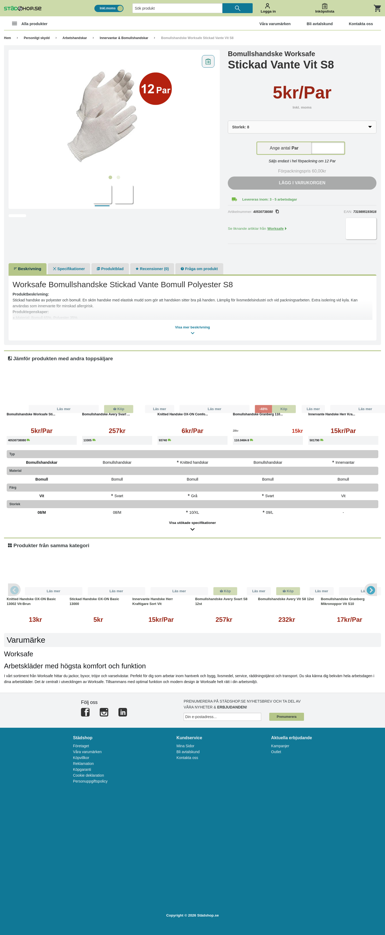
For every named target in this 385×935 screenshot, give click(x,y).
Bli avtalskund (187, 752)
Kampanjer (280, 746)
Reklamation (83, 763)
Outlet (276, 752)
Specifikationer (69, 269)
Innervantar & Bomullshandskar (124, 38)
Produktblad (110, 269)
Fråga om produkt (199, 269)
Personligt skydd (37, 38)
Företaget (81, 746)
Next (370, 589)
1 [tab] (110, 177)
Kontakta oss (187, 758)
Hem (7, 38)
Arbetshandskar (75, 38)
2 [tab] (118, 177)
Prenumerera (287, 717)
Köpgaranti (82, 769)
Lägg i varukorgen (302, 183)
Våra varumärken (87, 752)
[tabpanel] (114, 112)
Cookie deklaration (88, 775)
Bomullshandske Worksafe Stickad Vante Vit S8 (197, 38)
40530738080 (265, 212)
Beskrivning (27, 268)
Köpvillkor (81, 758)
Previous (14, 589)
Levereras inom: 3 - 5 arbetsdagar (269, 199)
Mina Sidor (185, 746)
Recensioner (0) (152, 269)
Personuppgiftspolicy (90, 781)
